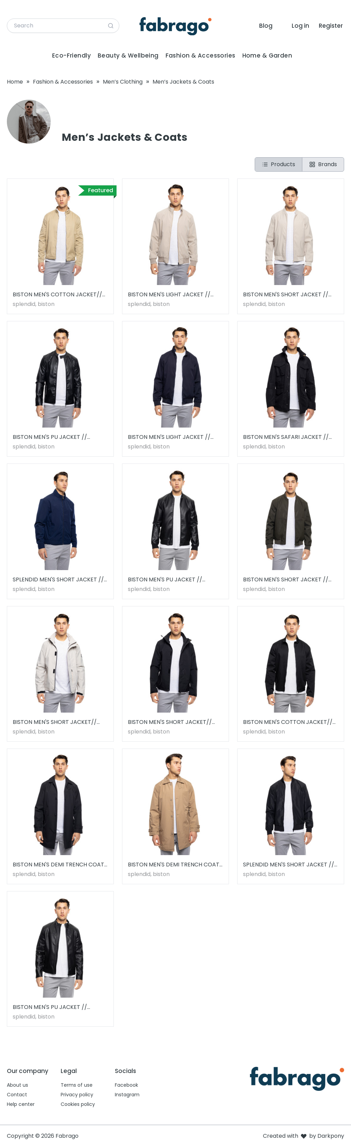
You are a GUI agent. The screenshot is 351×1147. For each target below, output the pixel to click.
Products (278, 164)
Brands (323, 164)
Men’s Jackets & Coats (183, 82)
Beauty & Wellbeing (128, 55)
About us (17, 1085)
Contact (17, 1094)
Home (15, 82)
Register (331, 26)
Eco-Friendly (71, 55)
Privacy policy (77, 1094)
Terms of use (77, 1085)
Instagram (127, 1094)
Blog (266, 26)
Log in (300, 26)
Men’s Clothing (123, 82)
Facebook (126, 1085)
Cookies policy (78, 1104)
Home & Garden (267, 55)
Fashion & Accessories (200, 55)
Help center (21, 1104)
